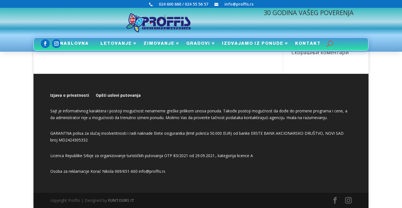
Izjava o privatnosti (69, 95)
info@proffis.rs (238, 4)
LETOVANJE (116, 43)
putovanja (130, 95)
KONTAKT (308, 43)
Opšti (101, 95)
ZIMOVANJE (158, 43)
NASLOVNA (74, 43)
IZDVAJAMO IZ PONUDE (252, 43)
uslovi (112, 95)
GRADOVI (198, 43)
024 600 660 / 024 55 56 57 (183, 4)
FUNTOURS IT (121, 200)
